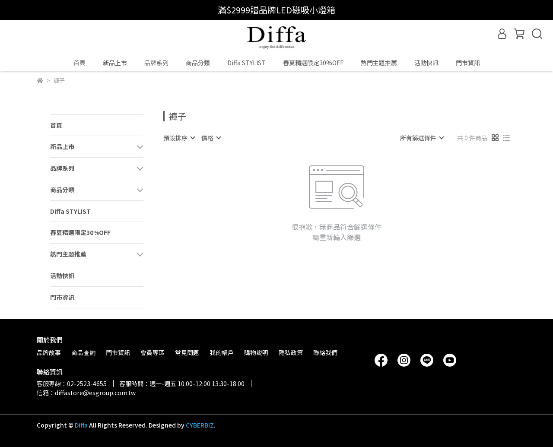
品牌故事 (49, 352)
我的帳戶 (222, 352)
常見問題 (187, 352)
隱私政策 (291, 352)
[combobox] (178, 138)
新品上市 (115, 62)
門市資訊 (468, 62)
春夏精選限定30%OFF (313, 62)
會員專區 (152, 352)
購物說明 (256, 352)
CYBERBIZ (200, 425)
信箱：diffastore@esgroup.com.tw (86, 392)
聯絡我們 (325, 352)
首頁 (79, 62)
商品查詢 (83, 352)
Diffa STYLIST (246, 62)
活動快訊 (426, 62)
